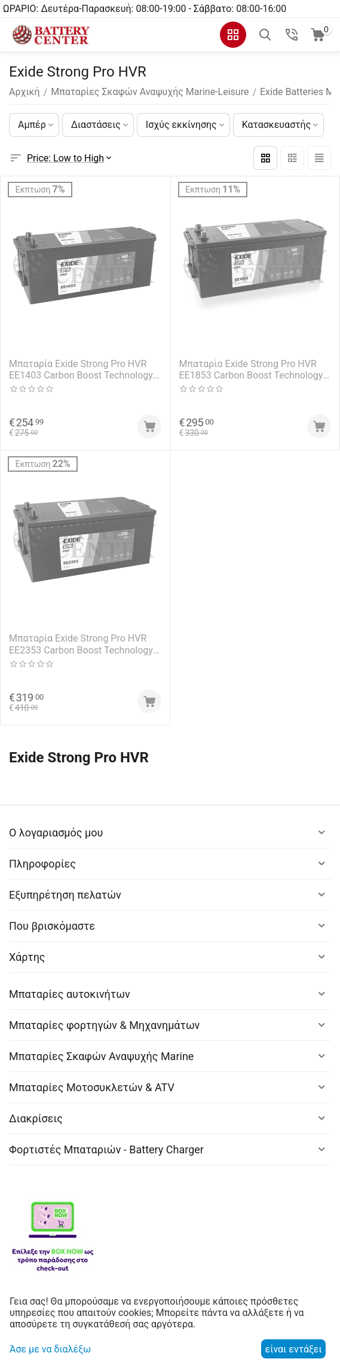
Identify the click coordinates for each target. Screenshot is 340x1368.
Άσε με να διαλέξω (50, 1349)
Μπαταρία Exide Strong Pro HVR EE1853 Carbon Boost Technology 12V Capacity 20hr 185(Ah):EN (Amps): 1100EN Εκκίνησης (251, 369)
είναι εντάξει (293, 1349)
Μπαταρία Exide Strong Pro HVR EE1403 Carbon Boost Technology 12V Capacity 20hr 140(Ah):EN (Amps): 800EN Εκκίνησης (81, 369)
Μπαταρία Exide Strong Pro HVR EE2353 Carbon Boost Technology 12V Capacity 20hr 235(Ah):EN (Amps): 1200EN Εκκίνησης (81, 644)
